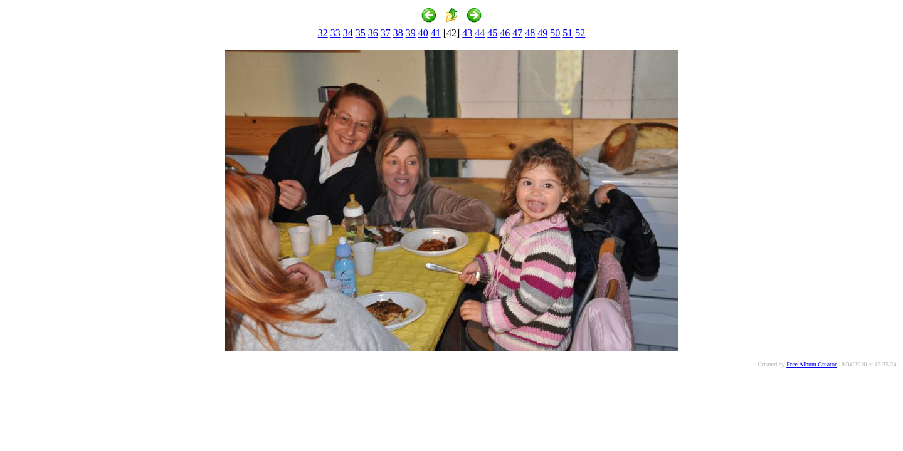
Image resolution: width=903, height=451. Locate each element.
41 (436, 33)
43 (467, 33)
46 (505, 33)
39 (411, 33)
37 (386, 33)
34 (348, 33)
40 (423, 33)
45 (492, 33)
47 (517, 33)
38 (398, 33)
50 (555, 33)
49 (542, 33)
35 (361, 33)
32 (323, 33)
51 (567, 33)
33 (335, 33)
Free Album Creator (811, 364)
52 (580, 33)
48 (530, 33)
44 (480, 33)
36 (373, 33)
